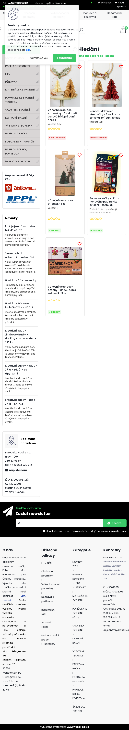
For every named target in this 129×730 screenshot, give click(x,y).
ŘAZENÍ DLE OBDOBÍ (17, 161)
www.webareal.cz (78, 727)
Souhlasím (64, 58)
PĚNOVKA (11, 82)
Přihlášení (106, 2)
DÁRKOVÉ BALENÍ (16, 118)
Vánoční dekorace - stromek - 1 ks (60, 202)
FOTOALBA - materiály (20, 141)
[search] (81, 31)
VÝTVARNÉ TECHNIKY (18, 126)
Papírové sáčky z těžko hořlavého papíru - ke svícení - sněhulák (104, 202)
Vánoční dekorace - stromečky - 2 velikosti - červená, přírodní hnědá (105, 114)
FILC (8, 74)
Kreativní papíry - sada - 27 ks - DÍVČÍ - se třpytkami (21, 369)
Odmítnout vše (39, 58)
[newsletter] (114, 523)
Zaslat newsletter (33, 513)
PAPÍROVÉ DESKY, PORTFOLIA (16, 151)
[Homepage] (3, 13)
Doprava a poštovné (89, 15)
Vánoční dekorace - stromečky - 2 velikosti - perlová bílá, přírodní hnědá (63, 115)
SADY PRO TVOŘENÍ (17, 110)
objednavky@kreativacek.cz (51, 3)
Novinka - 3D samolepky (20, 280)
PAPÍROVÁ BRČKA (16, 133)
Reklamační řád (114, 15)
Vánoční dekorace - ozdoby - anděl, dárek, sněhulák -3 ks (62, 290)
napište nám (18, 470)
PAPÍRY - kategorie (17, 66)
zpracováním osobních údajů (79, 531)
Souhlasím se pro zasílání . (87, 531)
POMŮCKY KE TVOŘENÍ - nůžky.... (19, 100)
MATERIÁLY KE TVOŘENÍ (20, 89)
